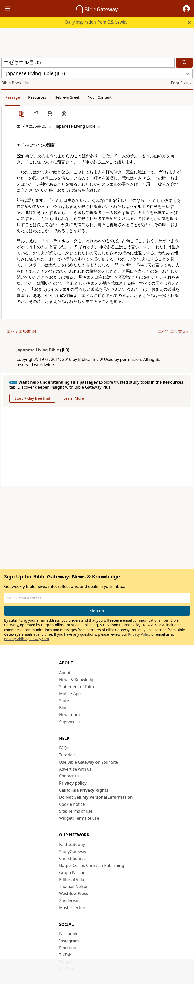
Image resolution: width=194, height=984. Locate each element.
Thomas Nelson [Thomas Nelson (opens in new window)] (74, 886)
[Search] (184, 63)
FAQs (64, 748)
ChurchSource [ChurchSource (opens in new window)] (72, 858)
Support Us (69, 722)
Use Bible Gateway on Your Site (88, 762)
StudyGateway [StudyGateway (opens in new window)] (72, 851)
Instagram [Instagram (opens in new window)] (69, 941)
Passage (12, 97)
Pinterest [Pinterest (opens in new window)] (67, 948)
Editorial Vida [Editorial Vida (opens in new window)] (71, 879)
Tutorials (67, 755)
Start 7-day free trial (32, 398)
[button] (186, 8)
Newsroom (69, 715)
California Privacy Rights (83, 790)
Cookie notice (72, 804)
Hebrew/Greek (67, 97)
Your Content (100, 97)
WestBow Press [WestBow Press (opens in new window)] (73, 893)
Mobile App (70, 693)
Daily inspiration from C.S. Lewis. (96, 22)
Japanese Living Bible (37, 350)
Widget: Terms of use (79, 818)
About (64, 672)
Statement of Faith (76, 686)
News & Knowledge (77, 679)
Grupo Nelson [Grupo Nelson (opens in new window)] (72, 872)
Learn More (73, 398)
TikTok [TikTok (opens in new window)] (65, 955)
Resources (37, 97)
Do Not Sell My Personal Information (96, 797)
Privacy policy (73, 783)
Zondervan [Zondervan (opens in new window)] (69, 900)
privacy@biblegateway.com (26, 638)
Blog (63, 707)
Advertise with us (75, 769)
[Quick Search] (88, 63)
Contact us (69, 776)
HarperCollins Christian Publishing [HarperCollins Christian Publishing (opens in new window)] (91, 865)
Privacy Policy (139, 634)
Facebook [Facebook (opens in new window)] (68, 933)
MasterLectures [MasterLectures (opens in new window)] (73, 907)
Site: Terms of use (75, 811)
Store (64, 700)
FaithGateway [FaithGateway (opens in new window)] (72, 844)
